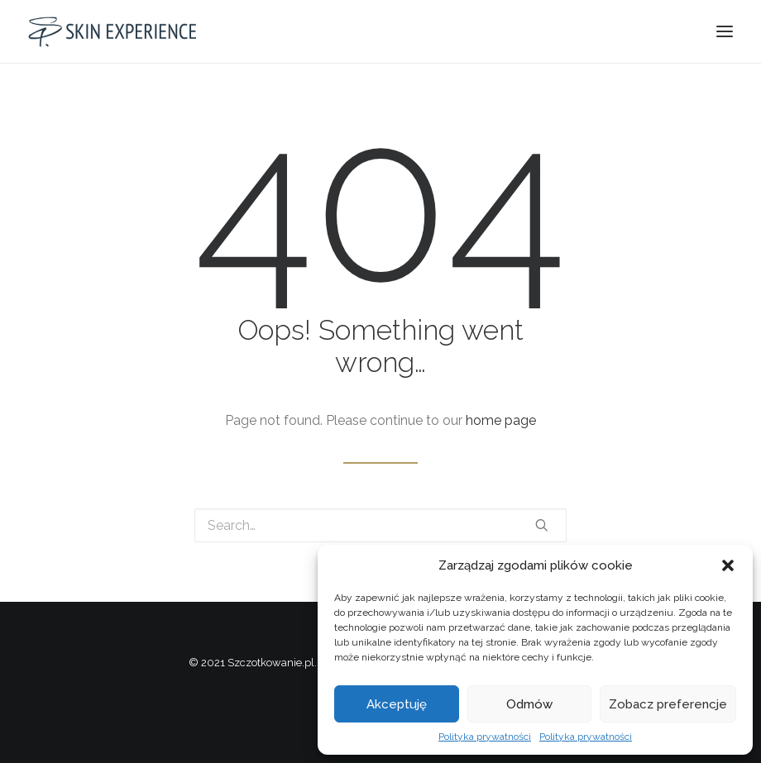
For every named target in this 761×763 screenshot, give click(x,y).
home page (501, 420)
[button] (728, 565)
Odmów (529, 704)
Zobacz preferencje (668, 704)
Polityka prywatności (484, 736)
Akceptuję (396, 704)
